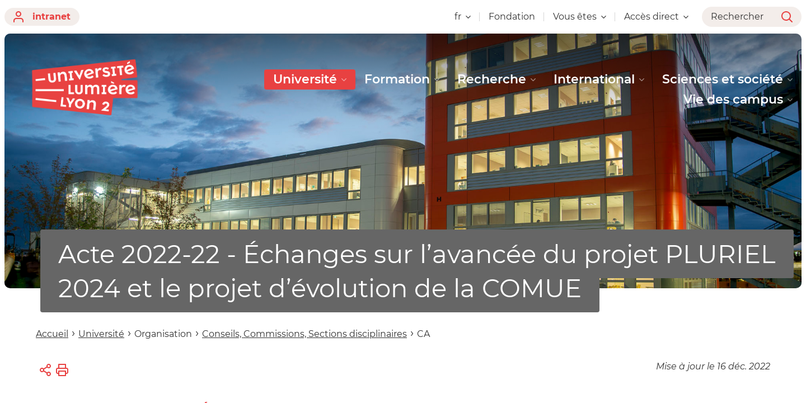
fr (462, 16)
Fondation (512, 16)
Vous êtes (579, 16)
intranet (42, 16)
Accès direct (656, 16)
